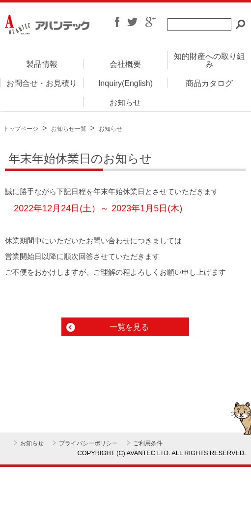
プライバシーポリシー (88, 443)
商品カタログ (209, 83)
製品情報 (41, 64)
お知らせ (125, 102)
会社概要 (125, 64)
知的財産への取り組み (209, 60)
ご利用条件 (148, 443)
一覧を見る (129, 327)
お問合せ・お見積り (41, 83)
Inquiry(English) (125, 83)
